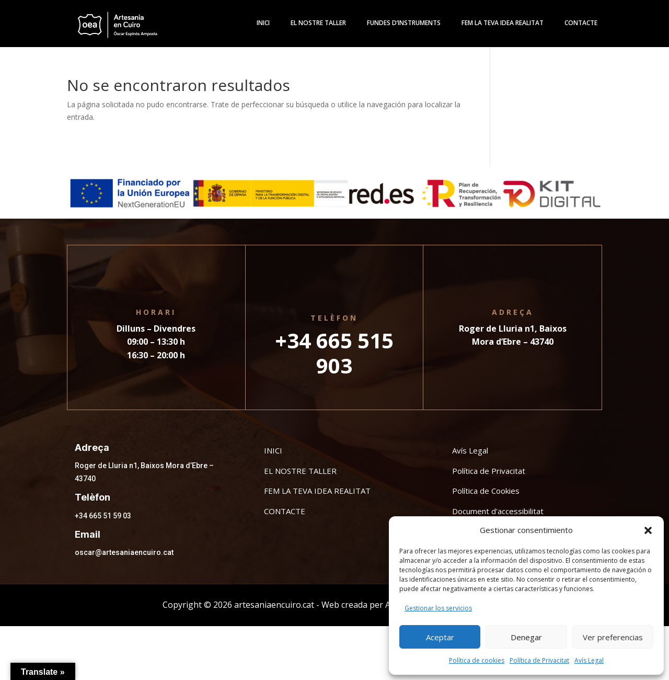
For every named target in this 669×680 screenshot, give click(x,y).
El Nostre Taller (318, 23)
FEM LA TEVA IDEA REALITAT (317, 490)
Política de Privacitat (539, 660)
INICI (273, 450)
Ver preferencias (613, 637)
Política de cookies (476, 660)
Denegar (526, 637)
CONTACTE (284, 511)
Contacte (580, 23)
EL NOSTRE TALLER (300, 471)
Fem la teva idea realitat (503, 23)
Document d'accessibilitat (498, 511)
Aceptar (440, 637)
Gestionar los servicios (438, 608)
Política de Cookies (486, 490)
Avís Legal (589, 660)
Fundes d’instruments (404, 23)
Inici (263, 23)
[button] (648, 530)
